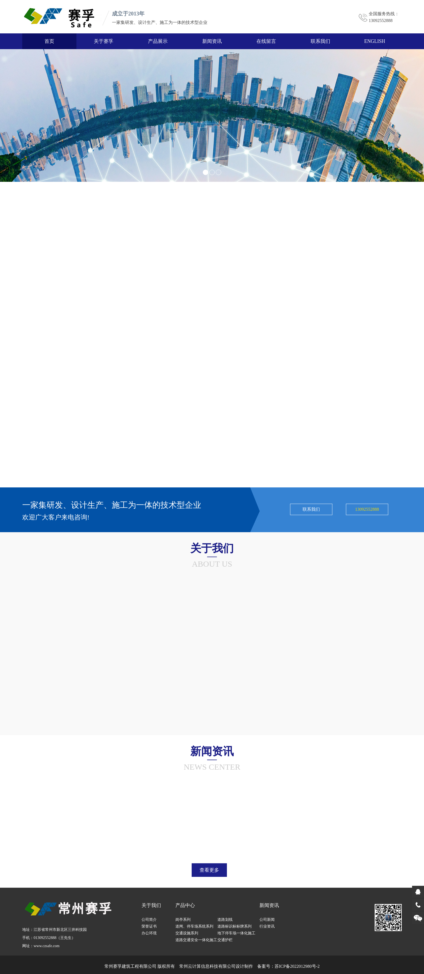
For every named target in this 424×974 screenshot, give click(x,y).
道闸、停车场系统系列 (194, 926)
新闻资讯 (212, 41)
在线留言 (266, 41)
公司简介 (149, 920)
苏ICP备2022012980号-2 (297, 966)
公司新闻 (267, 920)
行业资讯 (267, 926)
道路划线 (225, 920)
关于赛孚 (103, 41)
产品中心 (185, 905)
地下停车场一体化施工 (236, 933)
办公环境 (149, 933)
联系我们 (320, 41)
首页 (49, 41)
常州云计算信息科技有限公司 (207, 966)
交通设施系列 (186, 933)
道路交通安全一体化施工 (196, 940)
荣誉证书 (149, 926)
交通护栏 (225, 940)
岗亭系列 (183, 920)
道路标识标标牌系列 (234, 926)
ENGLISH (374, 41)
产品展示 (158, 41)
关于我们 (151, 905)
